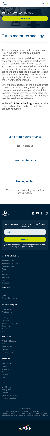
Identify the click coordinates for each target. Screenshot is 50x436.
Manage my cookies (9, 395)
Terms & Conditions (9, 398)
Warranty (5, 320)
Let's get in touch (25, 18)
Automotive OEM (8, 260)
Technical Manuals (9, 341)
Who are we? (6, 363)
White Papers (7, 347)
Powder (4, 295)
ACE (3, 272)
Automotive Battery (9, 266)
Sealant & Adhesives (9, 298)
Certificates (6, 349)
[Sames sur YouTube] (37, 213)
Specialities (6, 283)
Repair (4, 329)
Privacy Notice (7, 390)
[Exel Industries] (25, 427)
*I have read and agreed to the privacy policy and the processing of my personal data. (25, 246)
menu (45, 4)
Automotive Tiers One (10, 263)
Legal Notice (6, 387)
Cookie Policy (6, 392)
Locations (5, 369)
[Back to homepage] (4, 3)
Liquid (4, 292)
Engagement (6, 366)
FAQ (3, 331)
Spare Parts (6, 326)
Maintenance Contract (10, 323)
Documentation (7, 352)
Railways (5, 274)
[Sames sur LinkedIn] (33, 213)
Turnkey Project (7, 309)
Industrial (5, 277)
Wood (4, 269)
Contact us (6, 377)
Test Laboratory (7, 312)
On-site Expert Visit (9, 315)
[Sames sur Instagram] (46, 213)
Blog (3, 344)
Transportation (7, 280)
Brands (4, 372)
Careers (5, 375)
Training (5, 317)
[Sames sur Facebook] (42, 213)
